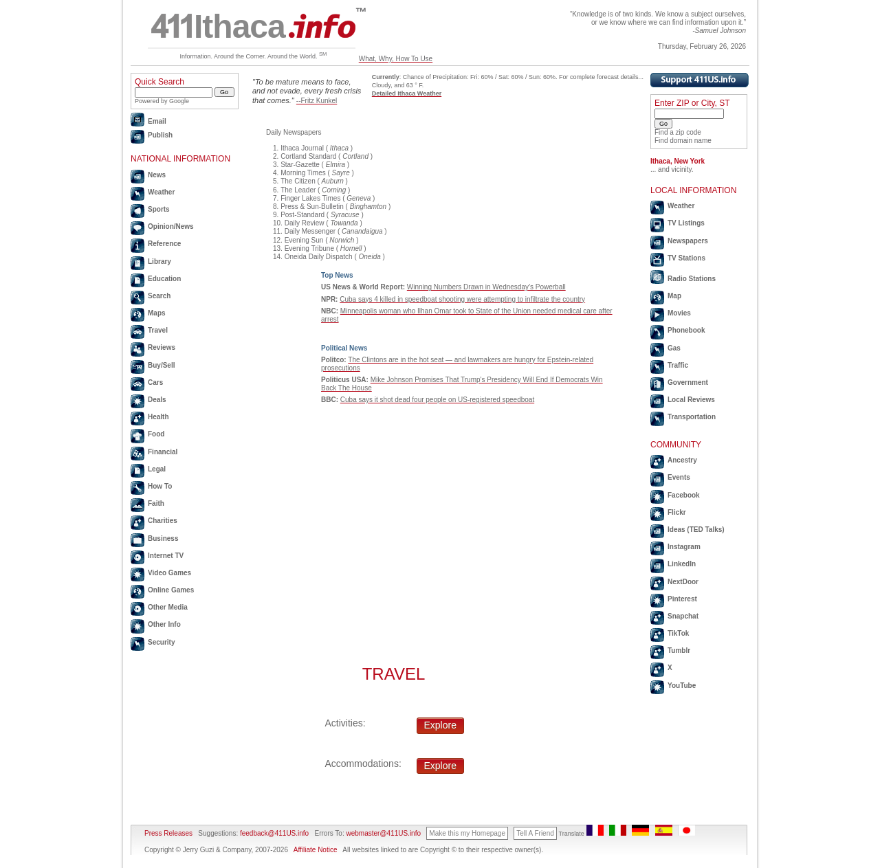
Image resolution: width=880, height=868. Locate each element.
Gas (674, 348)
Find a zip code (677, 132)
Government (688, 382)
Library (159, 261)
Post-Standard (302, 215)
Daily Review (304, 223)
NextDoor (683, 582)
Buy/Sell (161, 365)
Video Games (169, 573)
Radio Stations (692, 278)
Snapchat (683, 616)
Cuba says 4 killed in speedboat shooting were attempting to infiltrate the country (462, 299)
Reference (164, 243)
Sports (159, 209)
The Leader (298, 190)
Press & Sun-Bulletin (312, 206)
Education (164, 278)
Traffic (678, 365)
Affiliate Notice (316, 850)
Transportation (692, 417)
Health (158, 417)
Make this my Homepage (467, 833)
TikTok (678, 633)
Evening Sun (304, 240)
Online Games (171, 590)
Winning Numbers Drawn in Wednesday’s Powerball (486, 287)
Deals (157, 399)
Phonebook (686, 330)
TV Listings (686, 223)
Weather (161, 192)
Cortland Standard (308, 156)
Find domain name (683, 140)
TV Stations (686, 258)
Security (161, 642)
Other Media (168, 607)
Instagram (684, 546)
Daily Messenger (310, 231)
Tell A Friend (534, 833)
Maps (157, 313)
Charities (162, 520)
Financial (162, 452)
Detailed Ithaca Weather (406, 93)
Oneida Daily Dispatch (319, 256)
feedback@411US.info (273, 833)
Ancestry (682, 460)
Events (679, 477)
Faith (156, 503)
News (157, 175)
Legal (157, 469)
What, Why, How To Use (395, 59)
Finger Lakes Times (310, 198)
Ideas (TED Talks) (696, 529)
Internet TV (166, 555)
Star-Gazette (300, 164)
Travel (158, 330)
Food (156, 434)
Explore (440, 725)
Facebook (684, 495)
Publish (160, 135)
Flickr (677, 512)
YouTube (682, 685)
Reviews (161, 347)
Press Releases (168, 833)
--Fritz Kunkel (316, 100)
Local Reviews (691, 399)
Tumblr (679, 650)
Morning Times (303, 173)
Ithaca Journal (302, 148)
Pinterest (682, 599)
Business (163, 538)
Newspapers (688, 241)
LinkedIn (682, 564)
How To (160, 486)
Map (674, 296)
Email (157, 121)
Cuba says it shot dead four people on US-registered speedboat (437, 399)
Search (159, 296)
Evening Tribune (309, 248)
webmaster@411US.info (383, 833)
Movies (679, 313)
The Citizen (298, 181)
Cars (155, 382)
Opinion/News (171, 226)
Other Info (164, 624)
